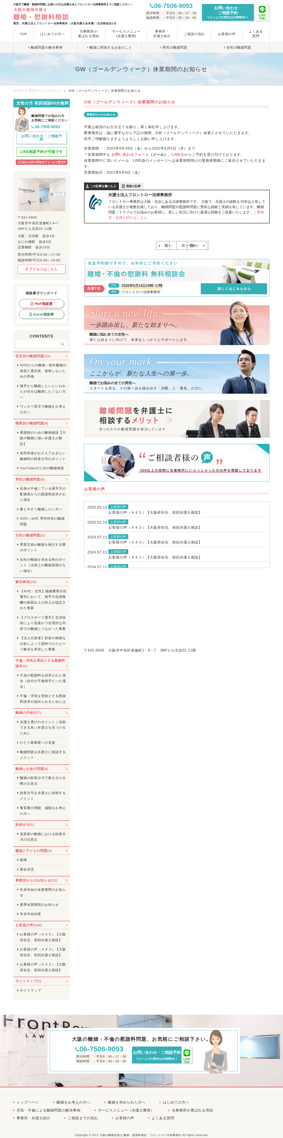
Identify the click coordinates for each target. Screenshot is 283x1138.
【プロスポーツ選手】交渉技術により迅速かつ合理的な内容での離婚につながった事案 (43, 619)
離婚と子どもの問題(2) (33, 847)
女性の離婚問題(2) (30, 531)
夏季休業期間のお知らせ (39, 900)
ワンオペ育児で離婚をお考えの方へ (43, 405)
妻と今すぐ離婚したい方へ (41, 505)
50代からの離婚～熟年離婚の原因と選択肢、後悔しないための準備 (43, 366)
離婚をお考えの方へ (73, 1098)
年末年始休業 (30, 910)
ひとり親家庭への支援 (37, 739)
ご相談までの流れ (83, 1114)
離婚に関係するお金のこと (111, 47)
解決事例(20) (25, 578)
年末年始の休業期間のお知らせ (43, 888)
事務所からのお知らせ (45, 90)
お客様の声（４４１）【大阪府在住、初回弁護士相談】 (155, 563)
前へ (143, 245)
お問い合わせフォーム (130, 154)
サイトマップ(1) (28, 977)
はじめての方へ (52, 34)
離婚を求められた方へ (126, 1098)
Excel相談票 (41, 310)
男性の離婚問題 (175, 47)
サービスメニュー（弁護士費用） (126, 1106)
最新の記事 (133, 186)
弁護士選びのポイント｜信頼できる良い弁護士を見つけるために (43, 723)
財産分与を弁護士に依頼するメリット (43, 792)
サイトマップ (30, 986)
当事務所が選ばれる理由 (88, 33)
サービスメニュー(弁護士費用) (126, 33)
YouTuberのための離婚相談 (42, 464)
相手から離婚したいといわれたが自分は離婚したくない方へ (43, 387)
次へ (210, 245)
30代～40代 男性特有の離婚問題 (42, 517)
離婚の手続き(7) (28, 709)
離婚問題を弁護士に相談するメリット (43, 751)
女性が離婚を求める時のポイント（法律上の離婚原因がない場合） (43, 561)
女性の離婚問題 (238, 47)
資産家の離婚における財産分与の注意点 (43, 833)
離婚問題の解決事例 (47, 47)
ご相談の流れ (194, 34)
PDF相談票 (42, 300)
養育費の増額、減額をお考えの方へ (43, 807)
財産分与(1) (24, 821)
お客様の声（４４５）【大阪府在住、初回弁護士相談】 (155, 518)
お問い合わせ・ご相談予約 (228, 12)
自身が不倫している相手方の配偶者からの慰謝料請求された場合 (43, 490)
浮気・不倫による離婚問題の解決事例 (48, 1106)
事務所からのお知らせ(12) (36, 876)
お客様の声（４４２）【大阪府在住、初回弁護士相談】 (155, 548)
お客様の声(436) (28, 921)
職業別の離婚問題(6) (31, 419)
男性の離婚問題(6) (30, 475)
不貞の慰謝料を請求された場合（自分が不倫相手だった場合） (43, 676)
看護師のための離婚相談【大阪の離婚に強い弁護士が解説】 (43, 434)
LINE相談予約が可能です (41, 148)
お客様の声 (227, 34)
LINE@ (178, 154)
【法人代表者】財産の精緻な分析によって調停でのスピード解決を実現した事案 (43, 639)
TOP (23, 34)
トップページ (28, 1098)
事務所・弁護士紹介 (162, 33)
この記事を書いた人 (103, 186)
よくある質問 (256, 33)
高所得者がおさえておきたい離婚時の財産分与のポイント (43, 452)
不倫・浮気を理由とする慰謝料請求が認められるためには (43, 695)
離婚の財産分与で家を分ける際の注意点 (43, 777)
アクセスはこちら (41, 265)
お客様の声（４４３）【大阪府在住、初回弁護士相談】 (155, 533)
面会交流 (27, 865)
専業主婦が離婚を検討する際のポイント (43, 543)
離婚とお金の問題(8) (31, 765)
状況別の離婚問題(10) (33, 352)
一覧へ (179, 245)
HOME (18, 90)
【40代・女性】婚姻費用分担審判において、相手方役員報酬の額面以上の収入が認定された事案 (43, 595)
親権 (23, 856)
